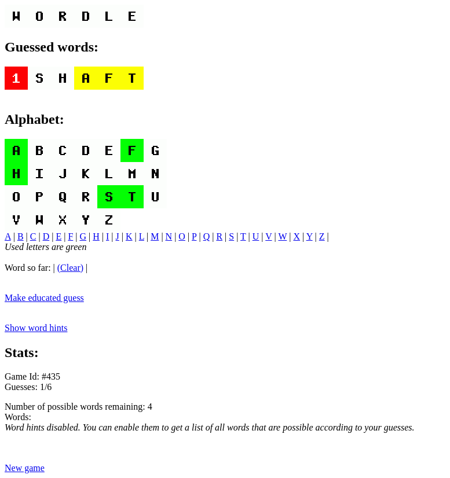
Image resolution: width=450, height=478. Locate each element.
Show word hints (36, 328)
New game (25, 468)
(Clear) (70, 268)
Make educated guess (44, 298)
